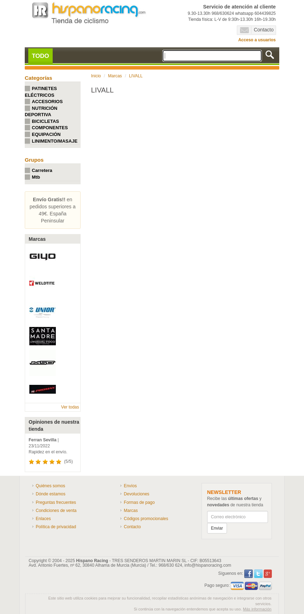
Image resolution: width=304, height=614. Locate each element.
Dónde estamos (50, 493)
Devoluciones (136, 493)
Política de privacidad (56, 526)
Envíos (130, 485)
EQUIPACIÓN (46, 134)
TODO (40, 56)
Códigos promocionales (146, 518)
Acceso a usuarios (257, 39)
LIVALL (135, 75)
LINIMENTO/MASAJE (54, 141)
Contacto (257, 30)
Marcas (115, 75)
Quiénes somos (50, 485)
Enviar (217, 528)
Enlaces (43, 518)
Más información (257, 609)
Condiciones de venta (56, 510)
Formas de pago (139, 502)
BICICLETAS (45, 121)
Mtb (36, 177)
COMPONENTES (50, 127)
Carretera (42, 170)
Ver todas (70, 407)
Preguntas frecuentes (56, 502)
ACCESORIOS (47, 101)
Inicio (96, 75)
